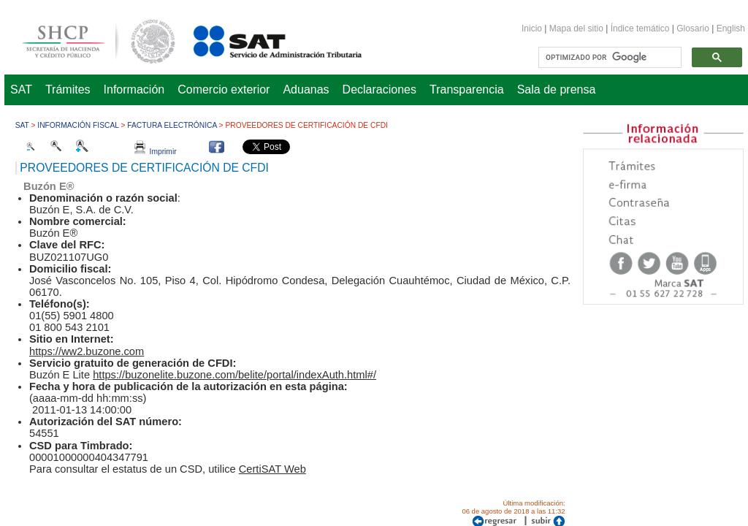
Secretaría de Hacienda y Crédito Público (87, 39)
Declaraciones (379, 89)
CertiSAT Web (272, 469)
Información (134, 89)
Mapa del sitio (577, 28)
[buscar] (608, 57)
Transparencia (467, 89)
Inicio (532, 28)
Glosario (692, 28)
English (731, 28)
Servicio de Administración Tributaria (261, 39)
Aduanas (306, 89)
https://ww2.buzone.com (86, 351)
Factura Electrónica (171, 125)
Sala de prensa (556, 89)
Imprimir (155, 152)
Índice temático (640, 28)
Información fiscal (77, 125)
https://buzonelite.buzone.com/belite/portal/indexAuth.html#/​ (234, 375)
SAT (21, 89)
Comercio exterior (224, 89)
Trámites (68, 89)
